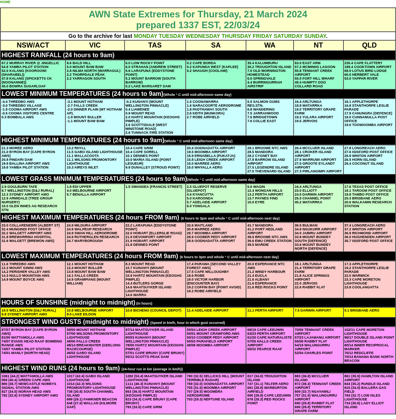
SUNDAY (315, 36)
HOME (5, 2)
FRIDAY (262, 36)
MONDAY (145, 36)
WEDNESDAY (203, 36)
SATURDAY (288, 36)
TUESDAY (171, 36)
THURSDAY (236, 36)
